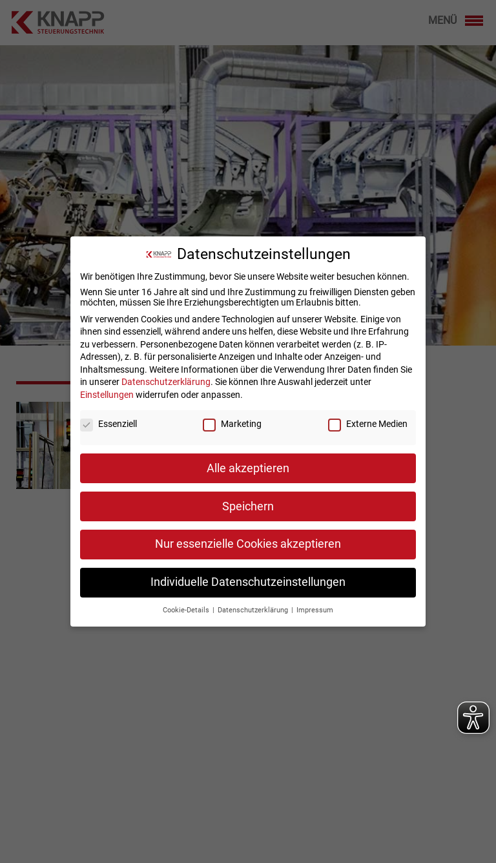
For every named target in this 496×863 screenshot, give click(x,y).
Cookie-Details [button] (187, 605)
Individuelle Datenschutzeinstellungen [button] (248, 576)
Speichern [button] (248, 501)
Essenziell (108, 418)
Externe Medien (368, 418)
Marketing (232, 418)
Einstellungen (107, 389)
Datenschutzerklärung (166, 376)
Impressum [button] (314, 605)
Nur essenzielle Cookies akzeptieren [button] (248, 538)
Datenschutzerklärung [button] (254, 605)
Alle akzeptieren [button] (248, 463)
